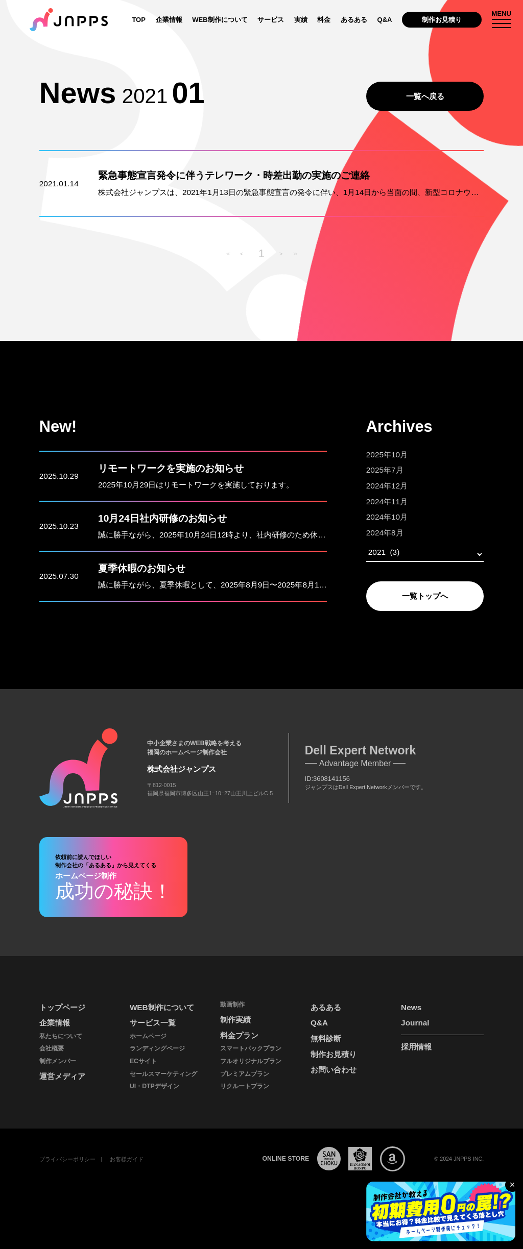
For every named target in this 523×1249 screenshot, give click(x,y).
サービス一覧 (153, 1022)
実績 (300, 19)
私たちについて (60, 1036)
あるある (354, 19)
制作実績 (235, 1019)
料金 (323, 19)
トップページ (62, 1007)
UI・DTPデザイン (154, 1086)
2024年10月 (387, 516)
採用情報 (416, 1046)
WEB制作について (219, 19)
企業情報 (169, 19)
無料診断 (326, 1038)
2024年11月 (387, 501)
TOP (139, 19)
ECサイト (143, 1061)
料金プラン (239, 1035)
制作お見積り (442, 19)
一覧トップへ (425, 596)
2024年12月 (387, 485)
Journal (415, 1022)
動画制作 (232, 1004)
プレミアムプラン (244, 1073)
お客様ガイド (127, 1159)
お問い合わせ (333, 1069)
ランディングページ (157, 1048)
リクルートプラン (244, 1086)
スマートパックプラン (250, 1048)
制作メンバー (57, 1061)
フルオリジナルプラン (250, 1061)
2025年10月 (387, 454)
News (411, 1007)
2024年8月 (384, 532)
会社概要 (51, 1048)
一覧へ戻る (425, 96)
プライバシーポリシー (67, 1159)
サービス (270, 19)
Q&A (384, 19)
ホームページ (148, 1036)
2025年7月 (384, 470)
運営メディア (62, 1076)
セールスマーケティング (163, 1073)
